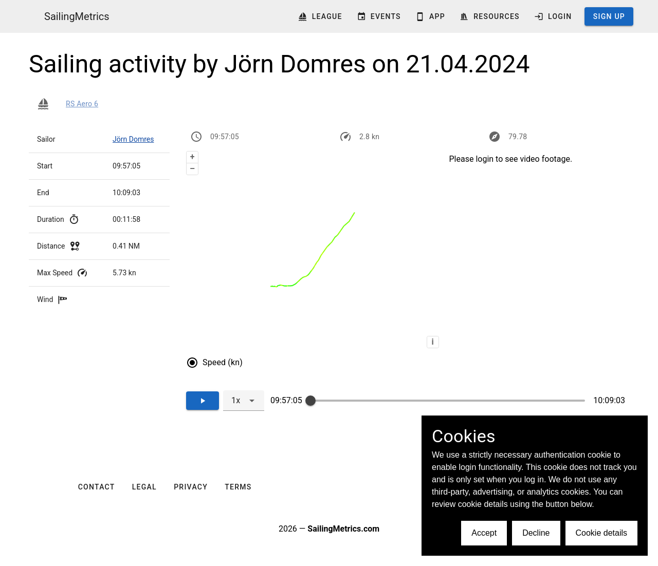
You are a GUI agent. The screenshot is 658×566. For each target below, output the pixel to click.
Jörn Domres (133, 139)
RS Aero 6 (82, 104)
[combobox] (243, 400)
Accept (484, 533)
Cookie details (602, 533)
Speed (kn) (223, 362)
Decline (536, 533)
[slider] (310, 400)
